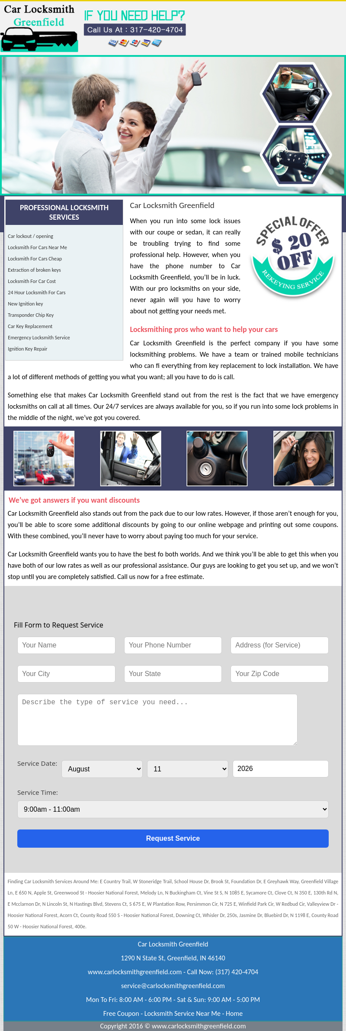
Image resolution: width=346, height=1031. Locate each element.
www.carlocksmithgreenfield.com (135, 972)
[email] (173, 986)
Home (234, 1013)
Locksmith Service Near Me (182, 1013)
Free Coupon (121, 1013)
